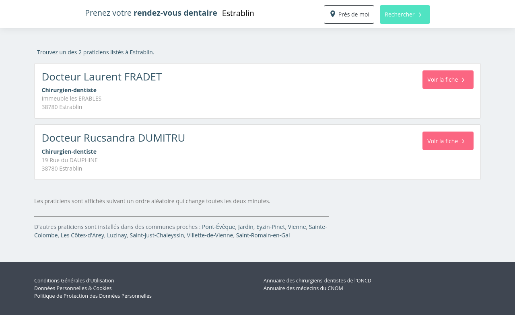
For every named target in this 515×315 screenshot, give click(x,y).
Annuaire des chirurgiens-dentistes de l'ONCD (317, 280)
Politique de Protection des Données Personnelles (93, 295)
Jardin (245, 227)
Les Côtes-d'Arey (82, 235)
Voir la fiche (445, 79)
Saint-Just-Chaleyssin (157, 235)
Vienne (297, 227)
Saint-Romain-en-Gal (263, 235)
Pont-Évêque (218, 227)
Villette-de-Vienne (210, 235)
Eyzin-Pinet (270, 227)
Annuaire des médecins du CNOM (303, 288)
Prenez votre (151, 12)
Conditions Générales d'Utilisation (74, 280)
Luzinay (117, 235)
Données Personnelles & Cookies (73, 288)
